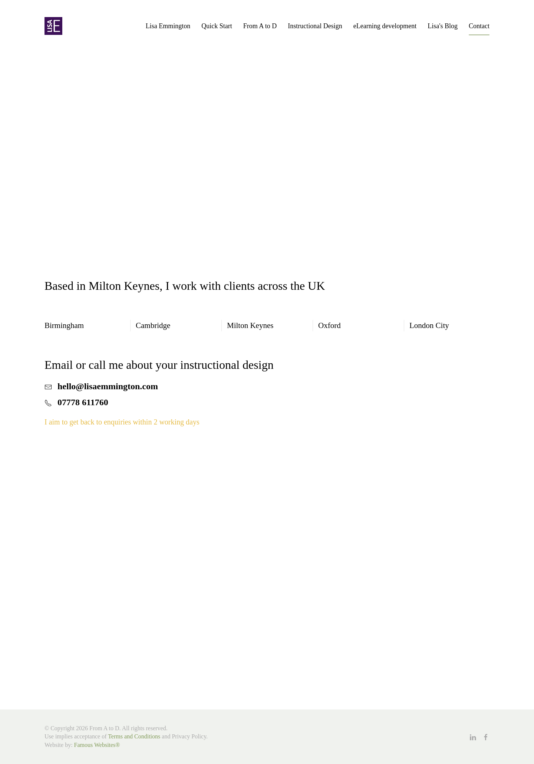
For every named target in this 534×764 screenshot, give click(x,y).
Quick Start (216, 26)
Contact (479, 26)
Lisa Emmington (168, 26)
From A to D (260, 26)
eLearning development (384, 26)
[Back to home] (53, 26)
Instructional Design (315, 26)
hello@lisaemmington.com (107, 386)
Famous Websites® (97, 745)
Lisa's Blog (443, 26)
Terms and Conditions (134, 736)
